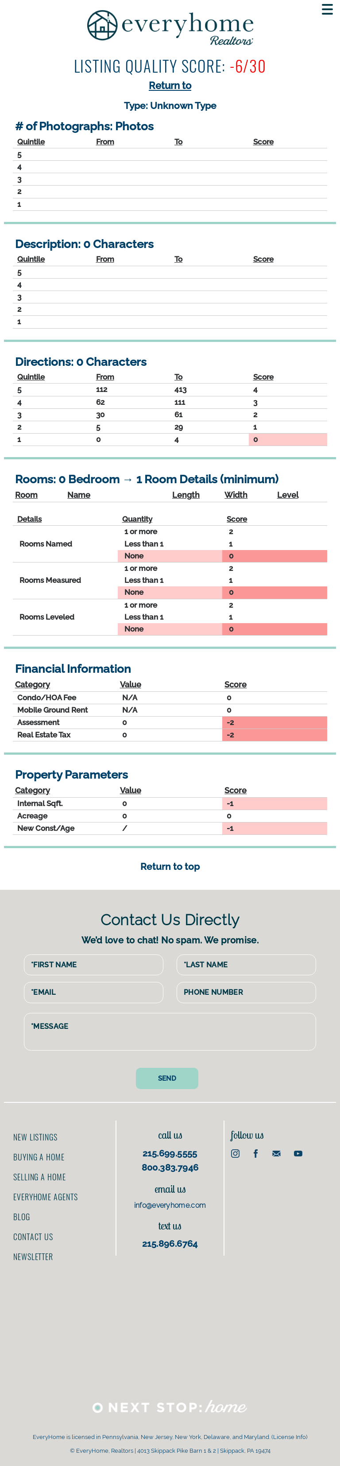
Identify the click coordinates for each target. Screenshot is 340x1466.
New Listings (35, 1134)
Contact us (33, 1234)
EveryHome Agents (45, 1194)
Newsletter (33, 1254)
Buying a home (39, 1154)
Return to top (170, 866)
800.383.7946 (170, 1164)
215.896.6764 (170, 1240)
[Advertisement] (279, 1196)
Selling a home (39, 1174)
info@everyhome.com (170, 1202)
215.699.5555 (170, 1150)
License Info (289, 1434)
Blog (21, 1214)
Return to (170, 85)
